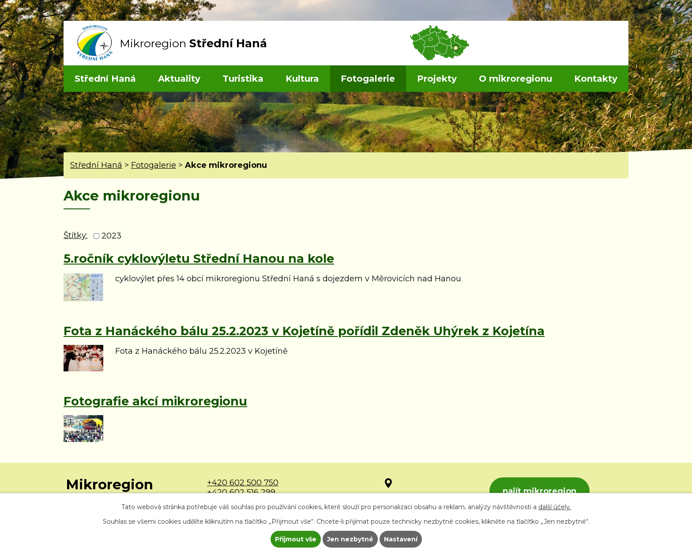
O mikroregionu (515, 78)
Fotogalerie (368, 78)
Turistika (242, 78)
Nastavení (400, 539)
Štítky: (75, 235)
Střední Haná (105, 78)
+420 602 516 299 (241, 492)
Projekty (437, 78)
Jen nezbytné (350, 539)
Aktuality (179, 78)
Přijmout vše (295, 539)
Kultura (302, 78)
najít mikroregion (539, 491)
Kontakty (595, 78)
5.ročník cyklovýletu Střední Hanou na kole (199, 258)
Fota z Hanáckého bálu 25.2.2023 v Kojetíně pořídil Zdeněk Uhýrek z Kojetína (304, 331)
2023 (111, 236)
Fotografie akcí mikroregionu (155, 401)
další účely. (554, 507)
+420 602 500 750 (242, 483)
